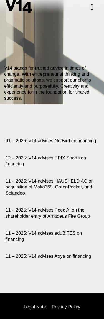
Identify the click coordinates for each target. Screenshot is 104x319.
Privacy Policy (66, 307)
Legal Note (35, 307)
